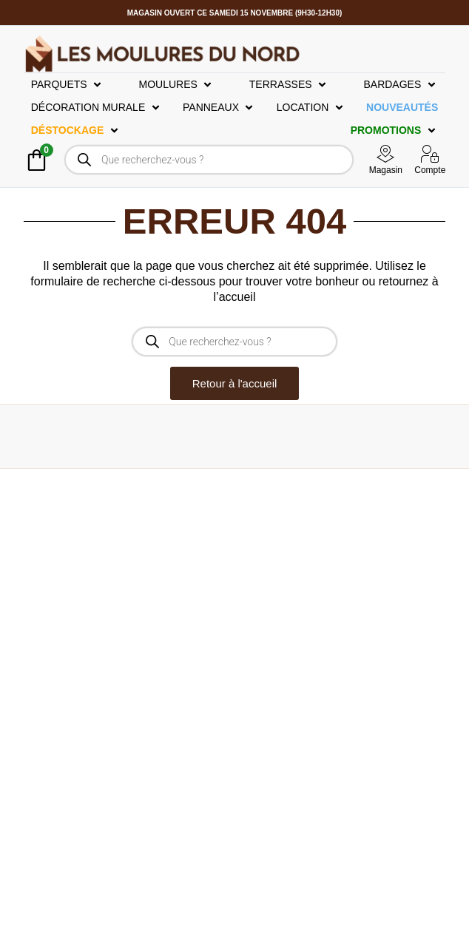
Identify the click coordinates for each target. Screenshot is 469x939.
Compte (429, 170)
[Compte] (430, 154)
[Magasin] (385, 154)
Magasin (385, 170)
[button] (68, 84)
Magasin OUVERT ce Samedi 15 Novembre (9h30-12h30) (235, 13)
